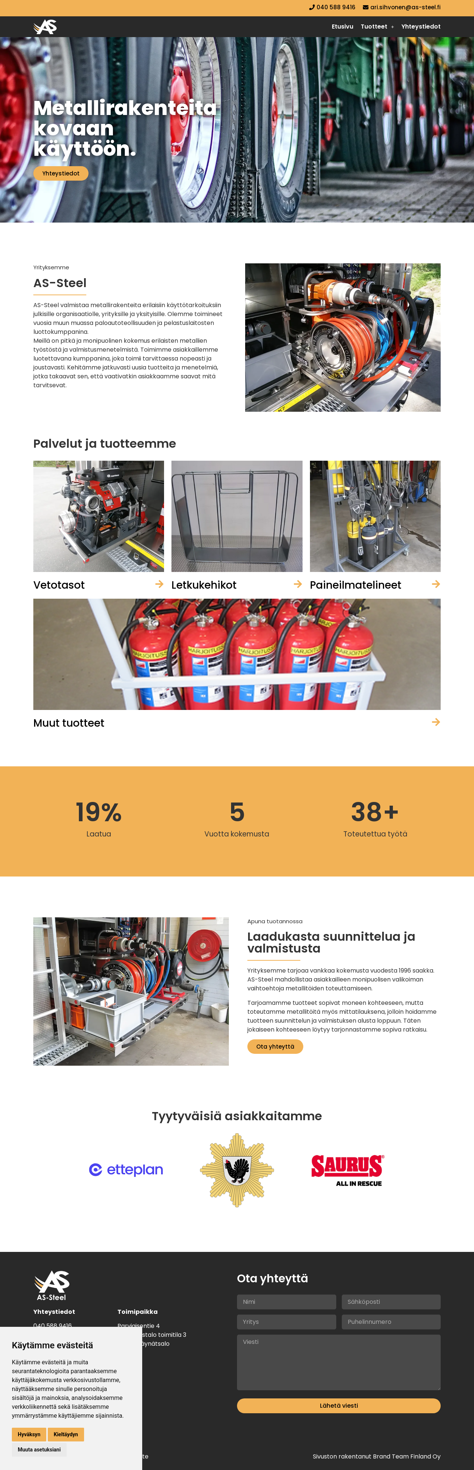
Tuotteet (377, 26)
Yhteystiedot (421, 26)
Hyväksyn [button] (29, 1434)
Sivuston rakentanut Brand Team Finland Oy (377, 1456)
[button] (377, 26)
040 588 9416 (52, 1326)
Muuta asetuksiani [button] (39, 1450)
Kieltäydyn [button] (66, 1434)
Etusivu (342, 26)
